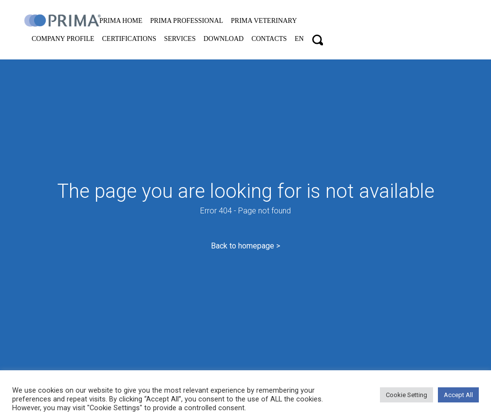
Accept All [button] (458, 395)
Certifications (129, 38)
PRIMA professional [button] (186, 20)
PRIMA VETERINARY (264, 20)
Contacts (269, 38)
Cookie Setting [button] (406, 395)
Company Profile (63, 38)
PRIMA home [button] (120, 20)
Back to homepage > (245, 245)
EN (299, 38)
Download (224, 38)
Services (180, 38)
